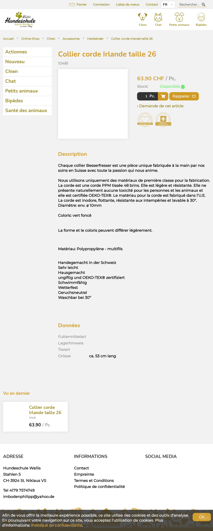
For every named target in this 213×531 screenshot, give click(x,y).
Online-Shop (30, 39)
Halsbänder (95, 39)
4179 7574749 (22, 490)
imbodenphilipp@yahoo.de (28, 496)
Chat (10, 81)
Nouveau (15, 61)
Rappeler (184, 96)
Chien (51, 39)
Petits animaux (21, 91)
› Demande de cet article (160, 106)
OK (202, 517)
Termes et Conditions (94, 480)
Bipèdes (14, 101)
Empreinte (84, 474)
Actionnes (16, 52)
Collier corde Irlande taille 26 (132, 39)
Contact (152, 4)
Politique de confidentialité (99, 486)
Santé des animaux (26, 110)
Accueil (8, 39)
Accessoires (71, 39)
